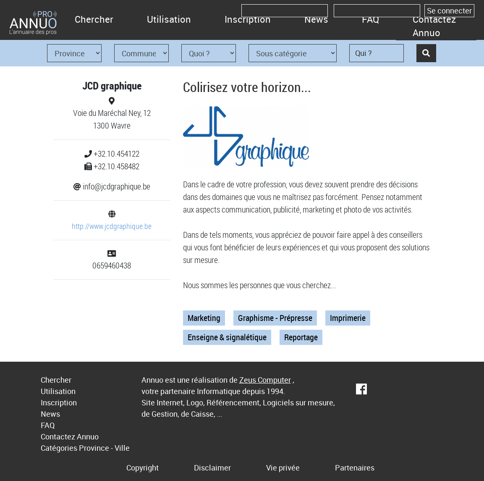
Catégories (59, 448)
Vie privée (283, 468)
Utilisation (169, 19)
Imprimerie (348, 317)
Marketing (204, 317)
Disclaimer (212, 468)
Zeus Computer (265, 380)
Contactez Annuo (434, 26)
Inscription (248, 19)
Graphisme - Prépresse (275, 317)
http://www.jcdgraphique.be (112, 226)
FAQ (370, 19)
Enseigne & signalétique (227, 337)
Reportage (301, 337)
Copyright (142, 468)
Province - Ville (104, 448)
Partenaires (354, 468)
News (316, 19)
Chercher (94, 19)
